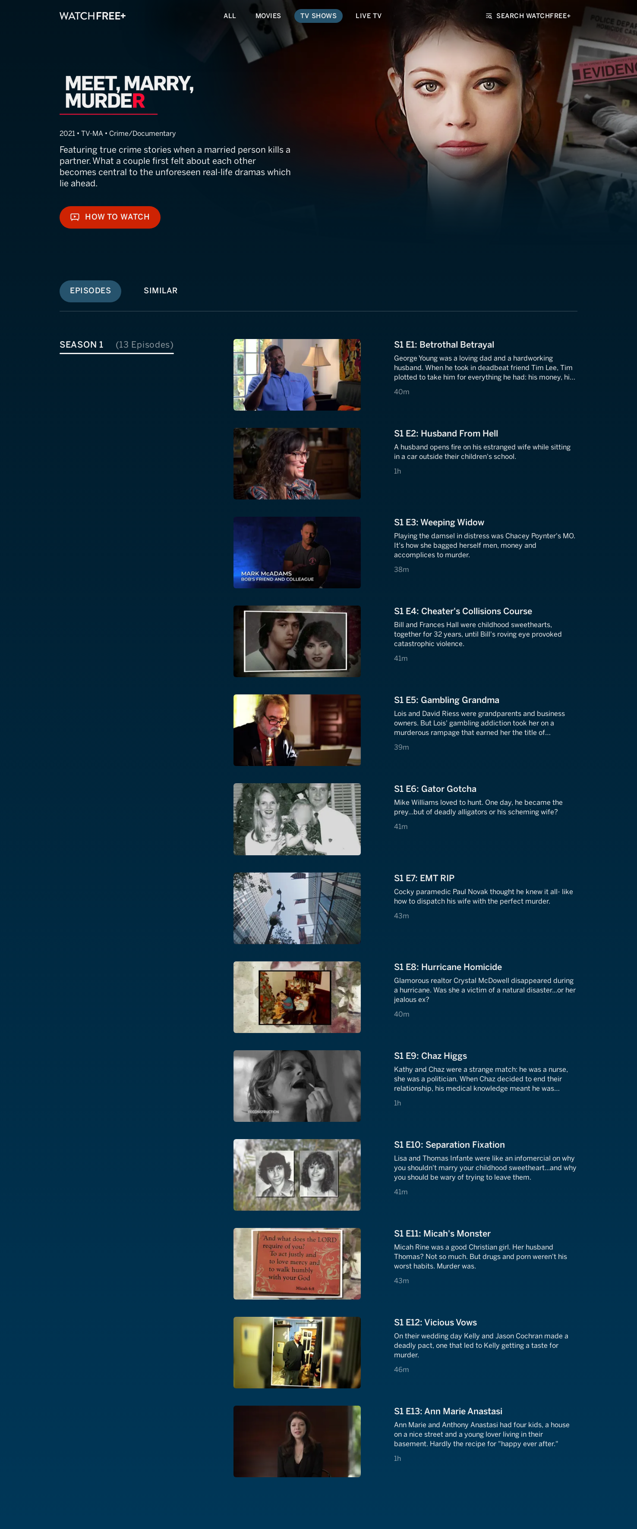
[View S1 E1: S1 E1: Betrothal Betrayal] (405, 375)
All (230, 16)
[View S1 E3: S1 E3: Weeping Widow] (405, 552)
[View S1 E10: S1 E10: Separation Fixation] (405, 1175)
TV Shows (318, 16)
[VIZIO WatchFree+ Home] (93, 16)
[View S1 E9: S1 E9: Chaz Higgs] (405, 1086)
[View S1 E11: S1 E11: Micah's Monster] (405, 1264)
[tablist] (145, 343)
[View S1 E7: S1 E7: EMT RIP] (405, 908)
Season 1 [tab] (117, 344)
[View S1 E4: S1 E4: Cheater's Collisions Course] (405, 641)
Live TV (369, 16)
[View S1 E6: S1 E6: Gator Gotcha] (405, 819)
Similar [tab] (161, 290)
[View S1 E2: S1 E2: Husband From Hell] (405, 463)
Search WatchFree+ (528, 16)
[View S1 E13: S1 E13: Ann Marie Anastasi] (405, 1441)
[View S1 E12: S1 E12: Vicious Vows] (405, 1352)
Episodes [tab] (90, 290)
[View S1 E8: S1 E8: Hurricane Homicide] (405, 997)
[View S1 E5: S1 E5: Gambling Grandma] (405, 730)
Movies (268, 16)
